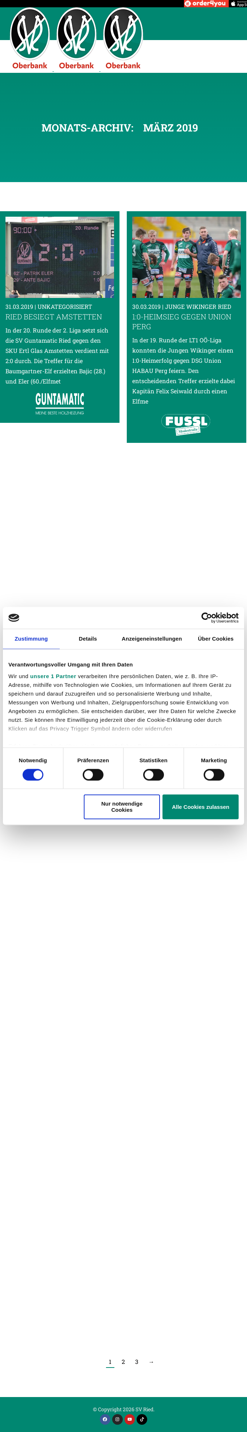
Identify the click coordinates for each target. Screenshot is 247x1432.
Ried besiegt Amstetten (53, 316)
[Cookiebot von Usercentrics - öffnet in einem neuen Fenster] (207, 617)
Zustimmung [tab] (31, 639)
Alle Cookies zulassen (201, 807)
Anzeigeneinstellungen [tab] (152, 639)
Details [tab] (88, 639)
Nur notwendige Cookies (121, 807)
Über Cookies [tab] (216, 639)
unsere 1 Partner (53, 676)
